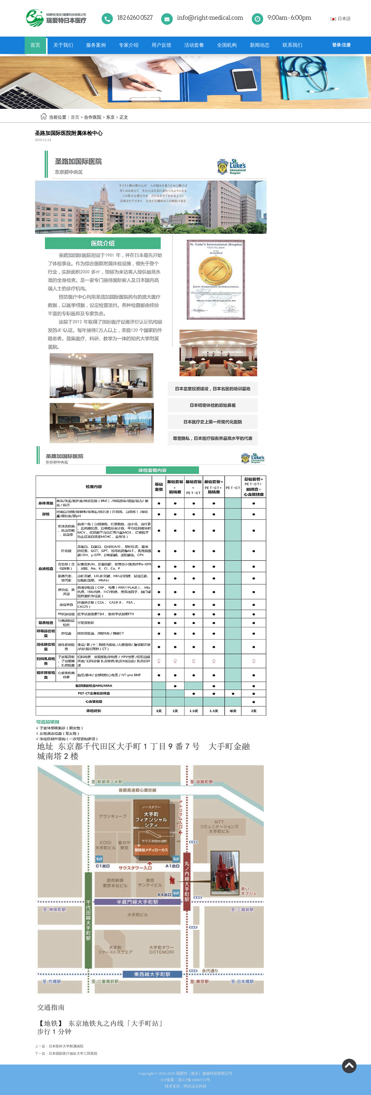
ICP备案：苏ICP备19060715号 (185, 1080)
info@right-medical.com (210, 17)
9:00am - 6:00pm (289, 17)
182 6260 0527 (134, 17)
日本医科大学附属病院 (66, 1046)
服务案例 (96, 45)
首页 (35, 45)
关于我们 (63, 45)
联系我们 (292, 45)
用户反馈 (161, 45)
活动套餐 (194, 45)
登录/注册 (341, 45)
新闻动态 (260, 45)
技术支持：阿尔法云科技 (185, 1086)
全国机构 (227, 45)
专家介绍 (129, 45)
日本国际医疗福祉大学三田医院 (73, 1053)
